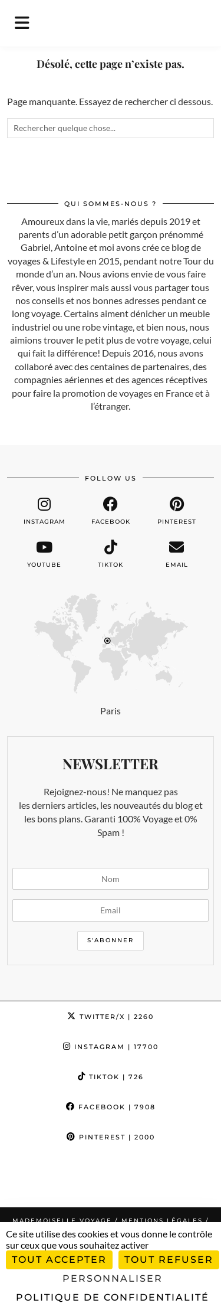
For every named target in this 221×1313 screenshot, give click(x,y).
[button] (26, 23)
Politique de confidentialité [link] (112, 1297)
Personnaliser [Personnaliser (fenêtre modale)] (112, 1278)
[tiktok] (110, 554)
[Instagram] (27, 1179)
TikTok (111, 1077)
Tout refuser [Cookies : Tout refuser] (168, 1259)
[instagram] (44, 511)
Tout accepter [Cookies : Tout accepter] (59, 1259)
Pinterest (111, 1137)
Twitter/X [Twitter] (110, 1016)
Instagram (111, 1047)
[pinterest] (177, 511)
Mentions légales (162, 1220)
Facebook (111, 1107)
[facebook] (110, 511)
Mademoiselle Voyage (62, 1220)
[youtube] (44, 554)
